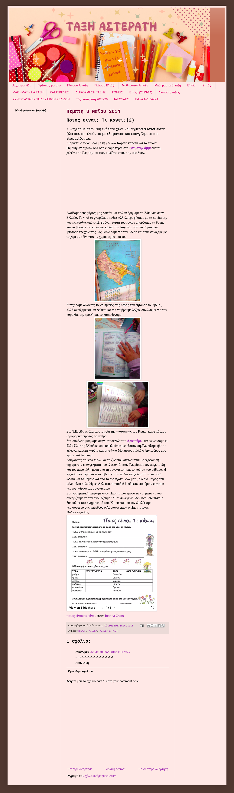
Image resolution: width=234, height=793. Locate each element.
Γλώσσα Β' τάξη (104, 85)
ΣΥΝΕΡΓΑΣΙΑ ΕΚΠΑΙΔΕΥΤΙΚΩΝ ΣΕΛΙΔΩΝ (41, 99)
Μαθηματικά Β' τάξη (167, 85)
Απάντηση (82, 662)
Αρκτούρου (135, 441)
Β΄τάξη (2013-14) (140, 92)
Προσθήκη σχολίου (80, 671)
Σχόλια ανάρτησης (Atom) (100, 776)
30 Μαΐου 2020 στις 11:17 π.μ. (110, 652)
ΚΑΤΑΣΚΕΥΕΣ (59, 92)
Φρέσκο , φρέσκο (49, 85)
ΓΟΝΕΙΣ (117, 92)
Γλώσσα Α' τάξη (77, 85)
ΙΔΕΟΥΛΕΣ (121, 99)
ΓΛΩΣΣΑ (92, 630)
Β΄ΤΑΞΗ (82, 630)
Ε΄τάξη (191, 85)
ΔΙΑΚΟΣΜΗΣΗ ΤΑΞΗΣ (91, 92)
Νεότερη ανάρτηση (79, 769)
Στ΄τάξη (207, 85)
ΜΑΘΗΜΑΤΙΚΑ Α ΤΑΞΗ (28, 92)
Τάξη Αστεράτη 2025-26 (92, 99)
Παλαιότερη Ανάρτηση (153, 769)
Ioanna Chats (114, 616)
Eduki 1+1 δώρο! (146, 99)
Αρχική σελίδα (21, 85)
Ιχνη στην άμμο (140, 148)
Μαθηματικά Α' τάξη (135, 85)
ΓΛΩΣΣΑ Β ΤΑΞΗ (108, 630)
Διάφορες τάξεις (169, 92)
